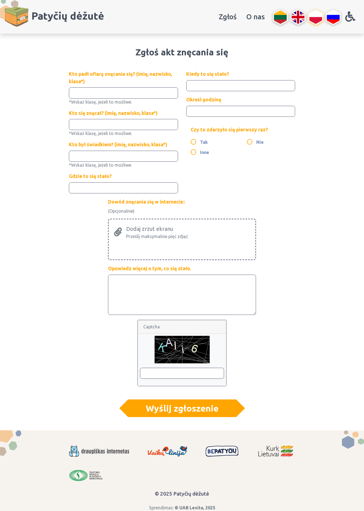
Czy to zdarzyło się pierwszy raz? (229, 129)
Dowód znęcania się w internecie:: (146, 201)
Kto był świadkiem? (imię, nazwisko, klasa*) (118, 144)
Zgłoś (228, 17)
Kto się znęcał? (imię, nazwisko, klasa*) (113, 113)
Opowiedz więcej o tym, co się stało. (149, 268)
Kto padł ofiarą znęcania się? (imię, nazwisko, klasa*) (120, 77)
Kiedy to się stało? (207, 74)
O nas (255, 17)
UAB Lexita (191, 507)
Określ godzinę (203, 99)
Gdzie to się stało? (90, 176)
